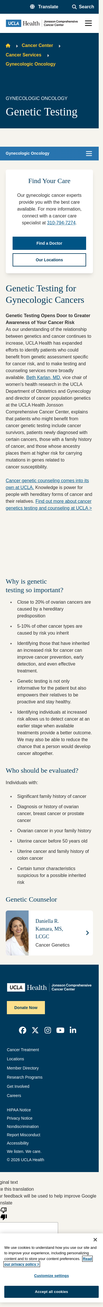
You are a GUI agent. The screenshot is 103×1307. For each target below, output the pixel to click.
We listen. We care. (24, 1151)
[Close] (95, 1239)
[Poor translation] (3, 1213)
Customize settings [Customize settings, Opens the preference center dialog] (51, 1275)
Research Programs (25, 1077)
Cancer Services (23, 54)
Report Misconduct (23, 1135)
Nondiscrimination (23, 1126)
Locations (15, 1059)
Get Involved (18, 1086)
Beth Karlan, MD (43, 377)
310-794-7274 (61, 222)
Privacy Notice (19, 1118)
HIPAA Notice (19, 1110)
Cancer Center (37, 45)
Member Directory (23, 1068)
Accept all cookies (51, 1292)
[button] (44, 7)
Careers (14, 1095)
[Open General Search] (83, 7)
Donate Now (25, 1007)
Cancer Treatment (23, 1049)
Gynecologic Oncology (31, 64)
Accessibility (18, 1143)
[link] (22, 1030)
